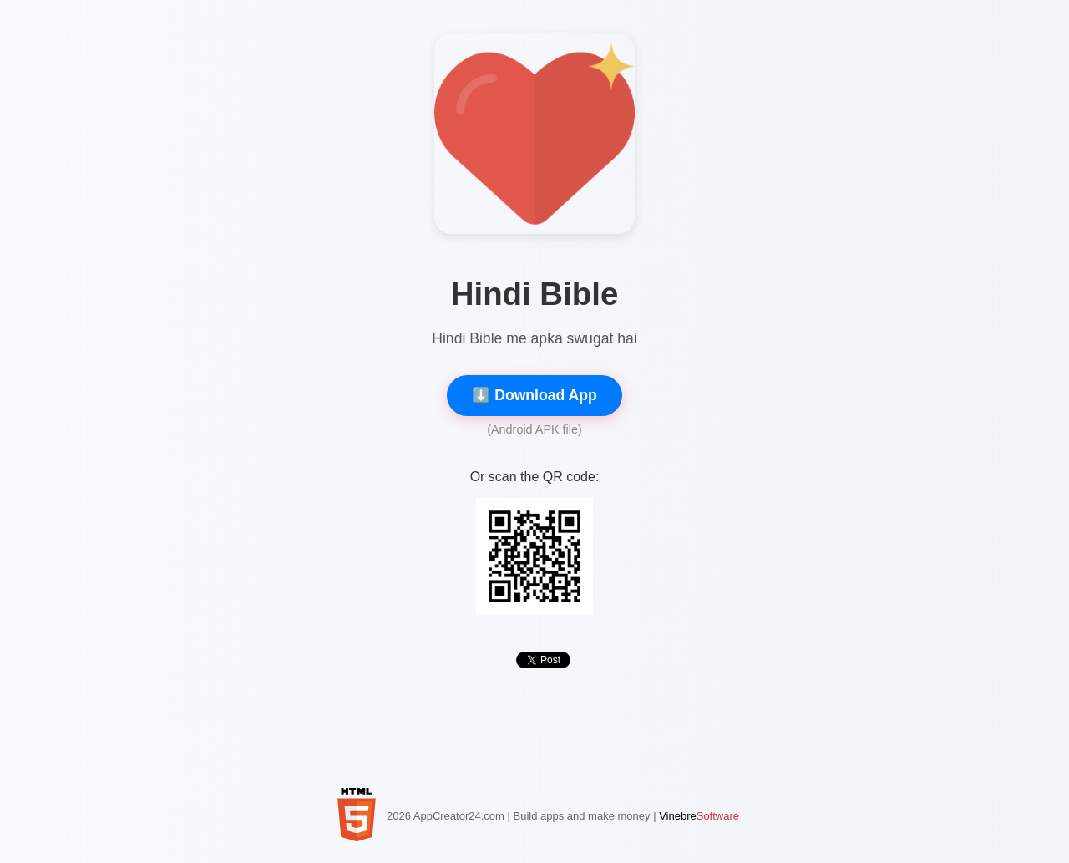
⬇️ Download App (534, 395)
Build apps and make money (581, 816)
